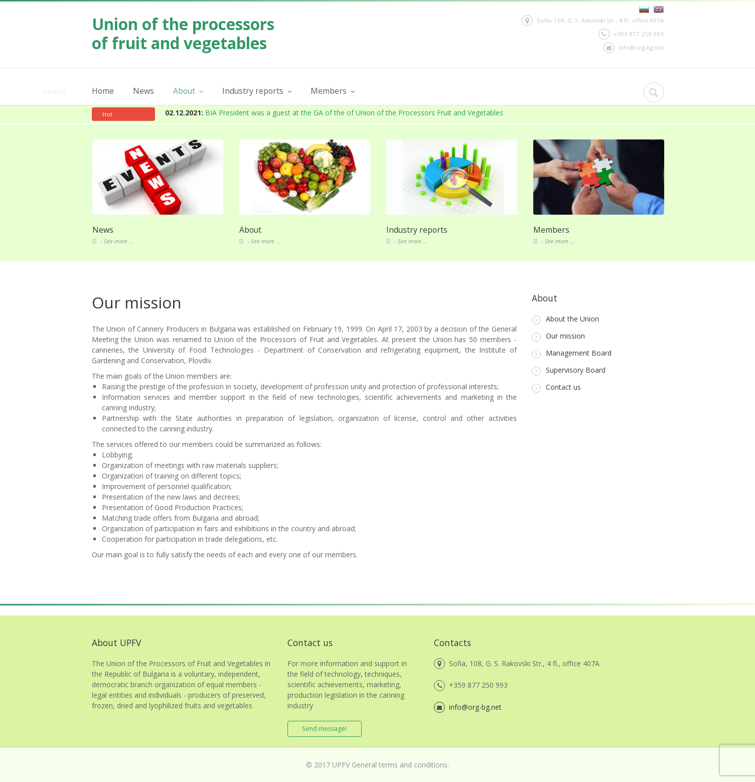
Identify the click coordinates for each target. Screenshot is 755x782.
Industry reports (256, 91)
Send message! (325, 728)
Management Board (572, 353)
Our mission (558, 336)
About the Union (565, 319)
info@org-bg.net (633, 47)
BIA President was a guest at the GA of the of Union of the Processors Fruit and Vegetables (334, 112)
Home (103, 90)
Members (333, 91)
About (188, 91)
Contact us (556, 387)
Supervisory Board (569, 370)
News (143, 90)
